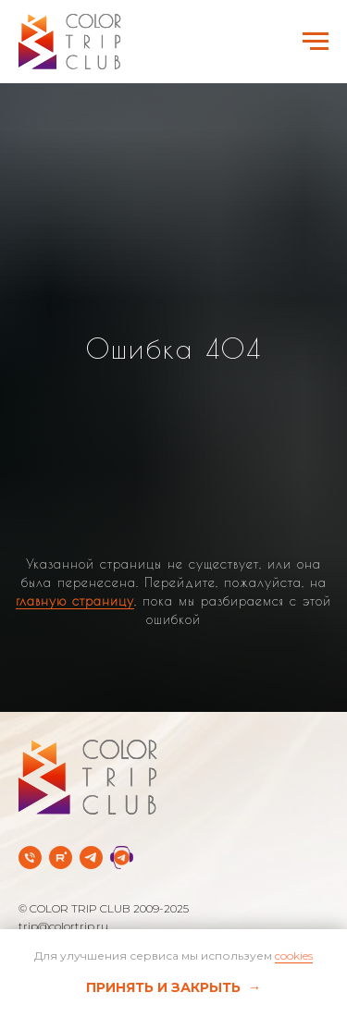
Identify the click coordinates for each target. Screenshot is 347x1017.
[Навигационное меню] (315, 41)
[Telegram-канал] (91, 857)
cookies (294, 955)
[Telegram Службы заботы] (121, 857)
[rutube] (60, 857)
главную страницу (75, 601)
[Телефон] (30, 857)
